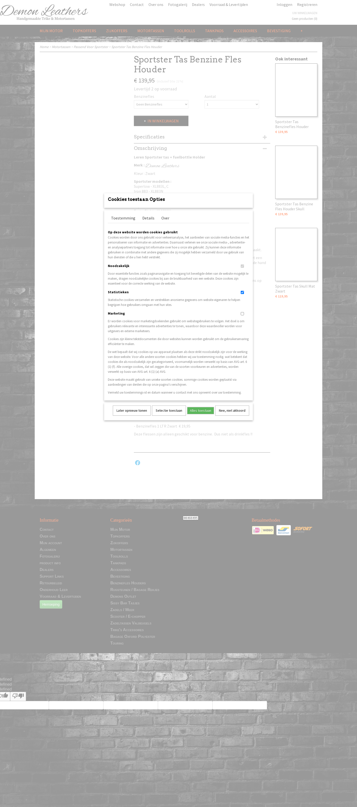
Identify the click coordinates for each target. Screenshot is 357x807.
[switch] (242, 272)
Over (165, 224)
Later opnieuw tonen (132, 417)
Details (148, 224)
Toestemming (123, 224)
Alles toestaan (200, 417)
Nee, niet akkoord (232, 417)
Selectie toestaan (169, 417)
